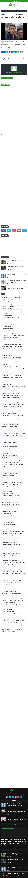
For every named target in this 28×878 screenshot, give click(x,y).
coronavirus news (5, 395)
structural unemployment (7, 609)
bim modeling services (14, 353)
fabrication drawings (6, 417)
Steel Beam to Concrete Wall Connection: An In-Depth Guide (16, 281)
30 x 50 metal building (6, 299)
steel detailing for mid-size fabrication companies (11, 553)
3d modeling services (6, 313)
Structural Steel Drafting (6, 598)
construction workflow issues (7, 386)
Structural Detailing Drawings (16, 571)
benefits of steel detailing (18, 346)
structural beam (5, 566)
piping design (12, 482)
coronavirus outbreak (14, 395)
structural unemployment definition (8, 611)
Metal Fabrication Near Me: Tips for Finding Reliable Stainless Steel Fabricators (17, 287)
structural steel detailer (6, 595)
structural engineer (5, 580)
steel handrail (16, 562)
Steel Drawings (5, 560)
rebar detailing (5, 502)
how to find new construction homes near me (10, 455)
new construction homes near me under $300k (10, 477)
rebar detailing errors (6, 504)
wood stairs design (11, 631)
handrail (3, 437)
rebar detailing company (13, 502)
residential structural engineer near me (9, 517)
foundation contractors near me (8, 422)
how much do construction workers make (9, 446)
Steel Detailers (17, 549)
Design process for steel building (19, 404)
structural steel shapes (17, 604)
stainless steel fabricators (16, 526)
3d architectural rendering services (8, 306)
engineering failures (6, 415)
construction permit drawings (16, 377)
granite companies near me (20, 428)
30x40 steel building (5, 301)
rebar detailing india (15, 504)
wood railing (4, 631)
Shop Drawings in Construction (7, 520)
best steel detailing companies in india (9, 350)
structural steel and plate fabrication (9, 591)
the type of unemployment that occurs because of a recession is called (13, 618)
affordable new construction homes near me (10, 317)
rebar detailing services (17, 506)
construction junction (17, 375)
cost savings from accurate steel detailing (10, 402)
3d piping (22, 313)
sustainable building (17, 613)
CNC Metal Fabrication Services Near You (9, 366)
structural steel (18, 582)
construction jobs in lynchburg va (19, 373)
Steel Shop (4, 564)
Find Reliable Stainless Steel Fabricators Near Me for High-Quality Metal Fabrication (17, 818)
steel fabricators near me (7, 562)
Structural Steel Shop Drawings (8, 607)
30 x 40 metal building (16, 297)
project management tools (7, 495)
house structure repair (6, 444)
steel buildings (17, 544)
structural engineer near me (16, 580)
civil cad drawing (5, 359)
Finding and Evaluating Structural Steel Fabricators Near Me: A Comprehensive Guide (16, 812)
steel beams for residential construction (9, 542)
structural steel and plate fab (7, 589)
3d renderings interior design (7, 315)
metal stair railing (5, 471)
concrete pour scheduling (20, 368)
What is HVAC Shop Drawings (7, 624)
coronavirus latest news (6, 393)
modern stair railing (14, 471)
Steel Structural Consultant (7, 20)
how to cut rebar (5, 453)
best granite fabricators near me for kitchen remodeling (12, 348)
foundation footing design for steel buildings (10, 424)
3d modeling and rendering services (14, 308)
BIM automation (5, 353)
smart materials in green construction (9, 524)
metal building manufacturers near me (16, 464)
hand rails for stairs (19, 435)
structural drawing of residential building (9, 578)
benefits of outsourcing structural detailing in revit (11, 339)
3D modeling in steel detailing (17, 310)
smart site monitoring (6, 526)
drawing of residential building (15, 406)
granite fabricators (5, 431)
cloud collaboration (5, 364)
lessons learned (17, 462)
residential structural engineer (7, 515)
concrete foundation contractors (8, 368)
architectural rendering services (8, 326)
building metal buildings (6, 357)
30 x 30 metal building (6, 297)
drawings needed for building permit (9, 411)
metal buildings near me (6, 466)
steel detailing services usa (7, 558)
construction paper (5, 377)
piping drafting (4, 484)
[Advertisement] (14, 130)
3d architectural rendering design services (10, 304)
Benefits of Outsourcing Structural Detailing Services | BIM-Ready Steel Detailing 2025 (15, 268)
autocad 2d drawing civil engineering (9, 333)
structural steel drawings (17, 598)
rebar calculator (12, 500)
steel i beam (22, 562)
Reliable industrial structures (7, 513)
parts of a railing (5, 482)
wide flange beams (18, 629)
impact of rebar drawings (16, 457)
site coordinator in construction (8, 522)
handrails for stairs (10, 437)
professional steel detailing (7, 491)
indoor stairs (4, 460)
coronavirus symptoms (16, 397)
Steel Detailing (5, 551)
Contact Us (23, 873)
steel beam (4, 535)
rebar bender (4, 500)
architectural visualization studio (8, 330)
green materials (16, 433)
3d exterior (4, 308)
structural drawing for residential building (10, 575)
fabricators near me (15, 417)
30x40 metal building (16, 299)
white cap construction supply (7, 629)
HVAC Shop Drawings (6, 457)
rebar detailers (19, 500)
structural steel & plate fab (7, 584)
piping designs (19, 482)
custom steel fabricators (6, 404)
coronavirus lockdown (17, 393)
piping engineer (12, 484)
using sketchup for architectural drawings (17, 620)
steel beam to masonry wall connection (9, 540)
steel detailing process (6, 555)
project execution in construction (8, 493)
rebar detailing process (6, 506)
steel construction (16, 546)
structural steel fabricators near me (8, 602)
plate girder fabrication (6, 486)
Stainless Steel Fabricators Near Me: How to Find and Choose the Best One (16, 275)
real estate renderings (20, 497)
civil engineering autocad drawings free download (11, 362)
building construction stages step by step (9, 355)
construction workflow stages (20, 386)
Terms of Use (9, 873)
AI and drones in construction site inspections (10, 319)
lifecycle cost (4, 464)
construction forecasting (6, 373)
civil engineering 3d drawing (15, 359)
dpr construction (5, 406)
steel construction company (7, 549)
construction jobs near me (7, 375)
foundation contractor (19, 419)
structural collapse (5, 569)
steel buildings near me (6, 546)
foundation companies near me (8, 419)
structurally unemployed (6, 613)
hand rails (12, 435)
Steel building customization (7, 544)
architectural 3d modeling (7, 324)
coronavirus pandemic (6, 397)
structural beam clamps (14, 566)
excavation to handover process (17, 415)
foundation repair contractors (7, 428)
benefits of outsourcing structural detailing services (11, 344)
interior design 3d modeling (7, 462)
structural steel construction (17, 593)
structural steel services (6, 604)
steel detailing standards (18, 558)
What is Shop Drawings (18, 624)
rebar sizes (14, 511)
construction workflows (6, 388)
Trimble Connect (5, 620)
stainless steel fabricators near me (8, 529)
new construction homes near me (8, 475)
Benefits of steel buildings (7, 346)
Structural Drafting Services (20, 573)
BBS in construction (21, 335)
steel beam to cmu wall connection (14, 535)
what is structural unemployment (8, 627)
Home (3, 11)
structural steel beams (6, 593)
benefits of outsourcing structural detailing (10, 337)
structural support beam (20, 607)
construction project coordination (8, 379)
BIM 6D (19, 350)
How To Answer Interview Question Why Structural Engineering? (13, 451)
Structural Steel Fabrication (7, 600)
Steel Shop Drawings (12, 564)
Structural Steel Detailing (17, 595)
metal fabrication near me (18, 466)
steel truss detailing (21, 564)
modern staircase (5, 473)
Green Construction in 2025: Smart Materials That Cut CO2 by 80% (15, 261)
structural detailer (5, 571)
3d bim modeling (20, 306)
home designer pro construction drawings (9, 442)
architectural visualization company (8, 328)
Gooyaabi (24, 875)
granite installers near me (7, 433)
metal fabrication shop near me (8, 468)
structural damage (14, 569)
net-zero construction (14, 473)
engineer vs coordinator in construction (9, 413)
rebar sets (15, 509)
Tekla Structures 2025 (6, 615)
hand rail (23, 433)
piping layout (19, 484)
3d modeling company (6, 310)
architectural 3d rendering (18, 324)
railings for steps (17, 495)
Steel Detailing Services (16, 555)
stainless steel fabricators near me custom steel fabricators (13, 531)
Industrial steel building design (14, 460)
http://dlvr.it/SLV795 (5, 47)
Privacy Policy (17, 873)
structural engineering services (8, 582)
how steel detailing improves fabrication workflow (11, 448)
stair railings (11, 533)
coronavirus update (5, 399)
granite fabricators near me (16, 431)
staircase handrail (18, 533)
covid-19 (20, 402)
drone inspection (20, 411)
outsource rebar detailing (16, 480)
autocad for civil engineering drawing (9, 335)
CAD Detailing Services (17, 357)
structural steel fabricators (19, 600)
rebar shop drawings (6, 511)
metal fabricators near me (20, 468)
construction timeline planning (7, 384)
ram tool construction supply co (8, 497)
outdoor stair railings (6, 480)
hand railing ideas (5, 435)
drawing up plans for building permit (9, 408)
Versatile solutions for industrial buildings (10, 622)
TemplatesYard (13, 875)
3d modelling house (15, 313)
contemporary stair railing (17, 388)
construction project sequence (7, 382)
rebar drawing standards (6, 509)
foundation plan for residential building (9, 426)
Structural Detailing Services (7, 573)
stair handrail (4, 533)
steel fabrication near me (14, 560)
